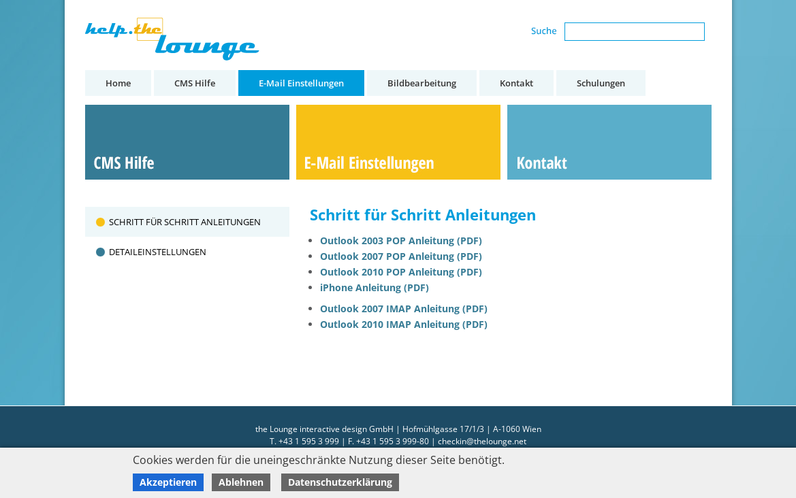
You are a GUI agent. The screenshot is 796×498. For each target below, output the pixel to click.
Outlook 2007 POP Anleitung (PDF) (401, 256)
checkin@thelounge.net (482, 441)
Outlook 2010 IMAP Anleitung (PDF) (404, 324)
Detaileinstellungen (157, 252)
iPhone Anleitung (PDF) (374, 287)
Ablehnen (241, 482)
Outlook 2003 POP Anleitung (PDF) (401, 240)
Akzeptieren (168, 482)
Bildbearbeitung (421, 83)
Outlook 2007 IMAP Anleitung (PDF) (404, 308)
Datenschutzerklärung (340, 482)
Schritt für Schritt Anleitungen (185, 222)
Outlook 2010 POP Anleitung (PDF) (401, 271)
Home (118, 83)
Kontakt (516, 83)
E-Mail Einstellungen (301, 83)
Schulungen (601, 83)
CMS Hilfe (194, 83)
